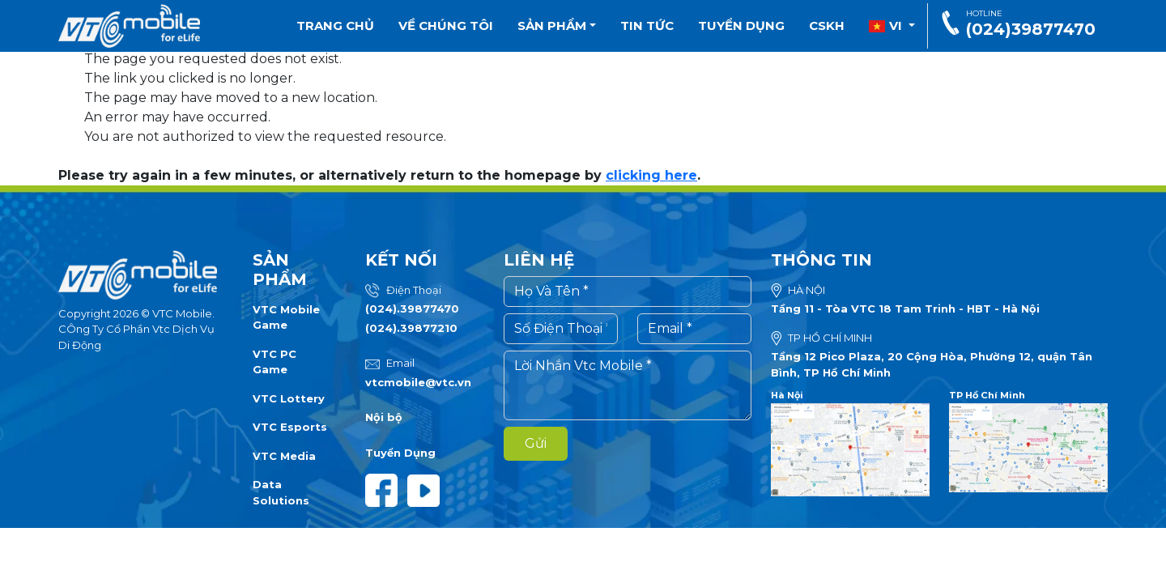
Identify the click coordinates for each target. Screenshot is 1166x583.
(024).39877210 (411, 327)
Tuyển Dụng (400, 452)
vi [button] (887, 25)
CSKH (827, 25)
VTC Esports (290, 426)
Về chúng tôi (445, 25)
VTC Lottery (289, 398)
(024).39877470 (412, 308)
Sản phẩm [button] (556, 25)
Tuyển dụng (741, 25)
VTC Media (284, 455)
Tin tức (647, 25)
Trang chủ (335, 25)
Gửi (536, 443)
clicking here (651, 175)
